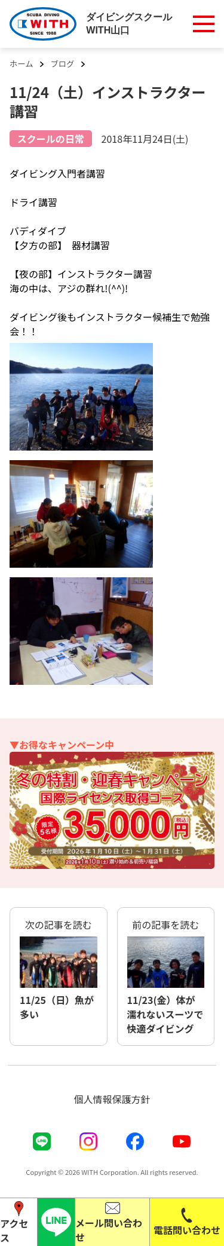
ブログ (62, 63)
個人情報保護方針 (111, 1099)
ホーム (21, 63)
